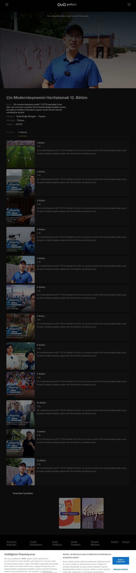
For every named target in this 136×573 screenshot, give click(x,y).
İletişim (115, 542)
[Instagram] (21, 556)
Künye (125, 542)
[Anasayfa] (68, 5)
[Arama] (129, 4)
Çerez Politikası (76, 543)
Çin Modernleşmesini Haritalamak (37, 97)
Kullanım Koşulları (12, 543)
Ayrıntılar (10, 132)
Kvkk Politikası (57, 543)
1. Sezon (22, 132)
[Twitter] (8, 556)
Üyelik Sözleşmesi (36, 543)
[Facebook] (15, 556)
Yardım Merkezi (95, 543)
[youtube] (28, 556)
